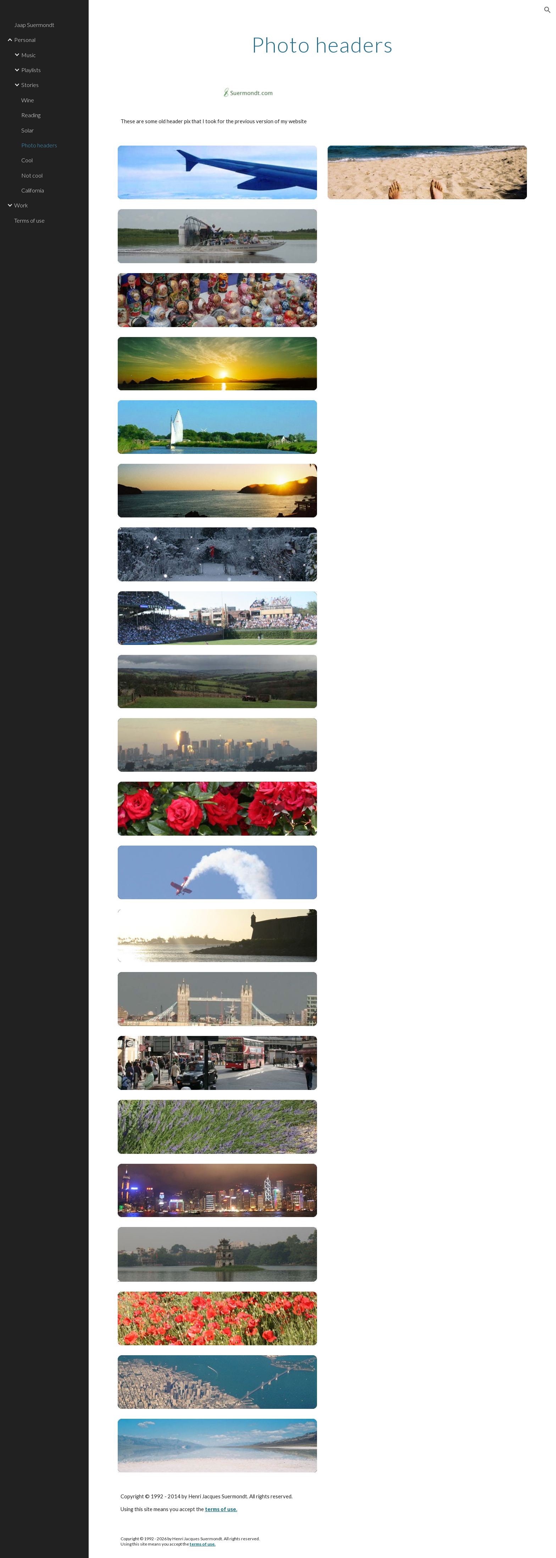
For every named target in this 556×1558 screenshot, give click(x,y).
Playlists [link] (31, 69)
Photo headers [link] (39, 145)
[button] (547, 9)
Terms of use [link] (29, 220)
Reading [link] (30, 115)
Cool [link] (27, 160)
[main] (322, 44)
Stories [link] (30, 84)
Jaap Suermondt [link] (34, 24)
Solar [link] (27, 130)
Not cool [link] (32, 175)
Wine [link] (27, 100)
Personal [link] (24, 39)
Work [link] (21, 205)
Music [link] (28, 54)
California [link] (32, 190)
